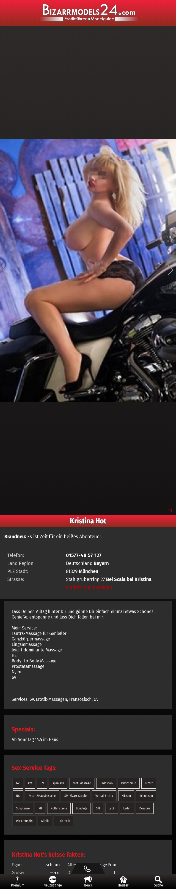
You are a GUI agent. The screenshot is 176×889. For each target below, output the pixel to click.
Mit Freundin (24, 821)
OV (30, 783)
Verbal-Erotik (104, 796)
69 (42, 783)
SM (98, 808)
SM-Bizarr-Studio (75, 796)
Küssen (126, 796)
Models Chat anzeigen (89, 587)
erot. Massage (82, 783)
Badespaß (106, 783)
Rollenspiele (59, 808)
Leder (127, 808)
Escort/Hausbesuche (42, 796)
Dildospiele (128, 783)
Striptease (23, 808)
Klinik (45, 821)
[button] (5, 270)
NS (18, 796)
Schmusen (146, 796)
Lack (112, 808)
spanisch (58, 783)
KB (40, 808)
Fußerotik (64, 821)
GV (17, 783)
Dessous (144, 808)
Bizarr (149, 783)
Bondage (81, 808)
